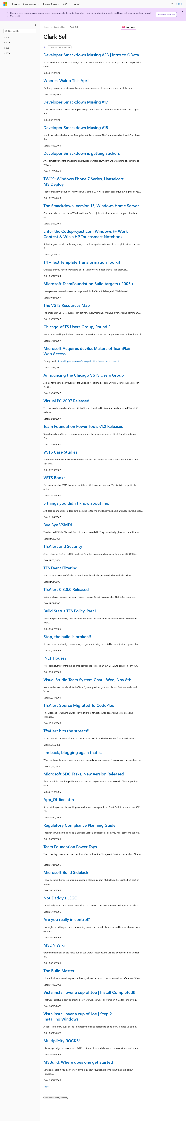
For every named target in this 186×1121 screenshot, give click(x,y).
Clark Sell (74, 27)
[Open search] (172, 4)
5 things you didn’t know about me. (76, 503)
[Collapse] (36, 25)
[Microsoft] (5, 4)
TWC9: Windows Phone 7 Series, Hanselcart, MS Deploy (84, 181)
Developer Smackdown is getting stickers (81, 153)
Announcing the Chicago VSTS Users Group (83, 375)
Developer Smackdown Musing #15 (75, 127)
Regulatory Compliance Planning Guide (79, 825)
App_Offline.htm (58, 799)
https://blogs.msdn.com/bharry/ (73, 361)
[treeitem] (19, 37)
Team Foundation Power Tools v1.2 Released (83, 426)
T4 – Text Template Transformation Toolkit (81, 262)
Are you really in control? (66, 919)
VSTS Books (54, 477)
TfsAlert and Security (62, 546)
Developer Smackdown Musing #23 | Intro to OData (91, 54)
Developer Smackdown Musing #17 (75, 102)
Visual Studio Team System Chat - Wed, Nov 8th (87, 679)
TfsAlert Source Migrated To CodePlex (78, 705)
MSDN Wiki (54, 945)
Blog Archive (59, 27)
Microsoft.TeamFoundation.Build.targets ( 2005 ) (88, 283)
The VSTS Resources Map (66, 305)
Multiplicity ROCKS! (61, 1040)
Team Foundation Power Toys (70, 846)
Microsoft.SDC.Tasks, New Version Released (83, 773)
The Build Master (59, 970)
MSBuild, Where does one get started (78, 1062)
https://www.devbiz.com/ (104, 361)
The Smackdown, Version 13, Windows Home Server (91, 205)
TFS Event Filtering (60, 567)
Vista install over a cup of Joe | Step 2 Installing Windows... (77, 1016)
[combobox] (19, 31)
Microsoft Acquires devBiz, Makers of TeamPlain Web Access (87, 351)
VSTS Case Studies (60, 452)
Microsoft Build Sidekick (65, 872)
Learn (46, 27)
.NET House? (54, 658)
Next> (46, 1086)
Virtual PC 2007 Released (66, 400)
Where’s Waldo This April (66, 80)
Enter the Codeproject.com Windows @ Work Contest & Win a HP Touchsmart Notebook (85, 233)
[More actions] (140, 27)
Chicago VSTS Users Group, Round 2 (77, 326)
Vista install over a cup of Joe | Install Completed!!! (89, 992)
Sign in (179, 3)
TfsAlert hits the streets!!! (67, 730)
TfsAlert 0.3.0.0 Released (66, 589)
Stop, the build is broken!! (67, 636)
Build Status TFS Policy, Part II (70, 610)
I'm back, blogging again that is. (72, 752)
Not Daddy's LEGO (60, 897)
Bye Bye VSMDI (57, 524)
